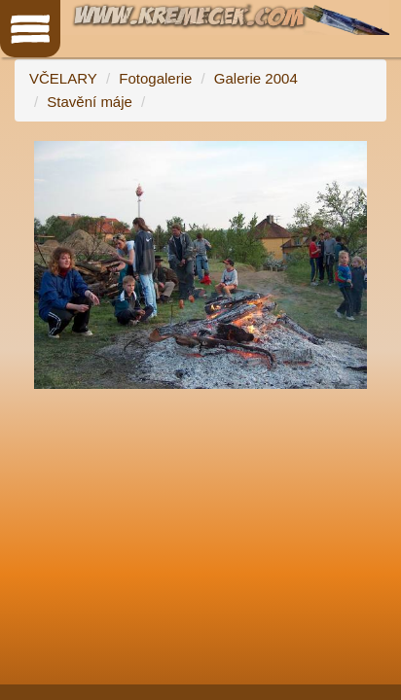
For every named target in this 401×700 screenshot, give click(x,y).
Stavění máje (89, 101)
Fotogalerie (155, 78)
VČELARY (63, 78)
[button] (368, 158)
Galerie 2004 (256, 78)
